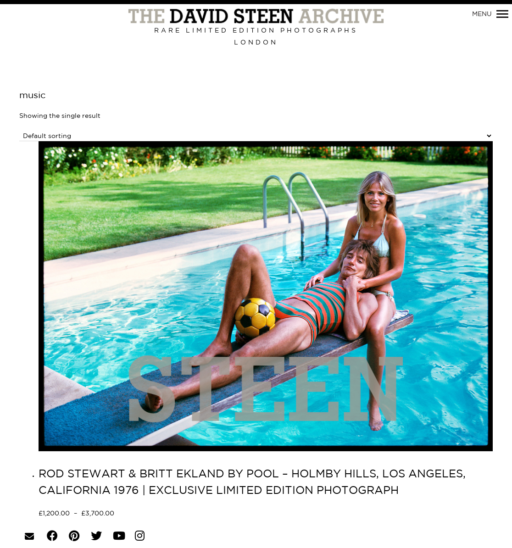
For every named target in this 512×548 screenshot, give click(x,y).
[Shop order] (256, 136)
